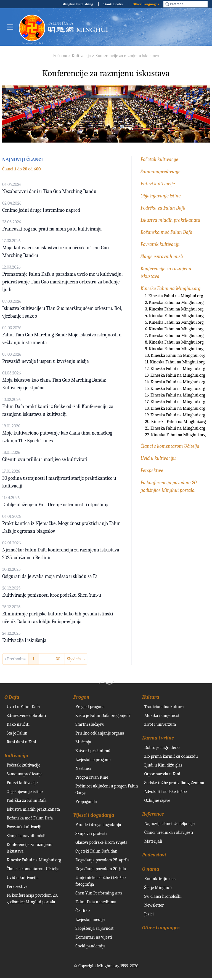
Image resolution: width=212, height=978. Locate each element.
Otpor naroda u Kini (162, 773)
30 (58, 659)
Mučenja (83, 741)
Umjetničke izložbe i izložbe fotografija (100, 881)
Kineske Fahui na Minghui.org (170, 288)
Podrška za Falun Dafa (163, 208)
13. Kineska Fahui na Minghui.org (175, 375)
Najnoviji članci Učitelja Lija (169, 823)
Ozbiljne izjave (157, 800)
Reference (153, 814)
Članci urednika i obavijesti (168, 832)
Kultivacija (81, 55)
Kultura (150, 697)
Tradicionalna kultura (164, 706)
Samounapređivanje (160, 172)
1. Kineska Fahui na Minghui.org (174, 295)
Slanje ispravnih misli (162, 256)
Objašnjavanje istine (161, 196)
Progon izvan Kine (91, 777)
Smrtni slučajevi (89, 724)
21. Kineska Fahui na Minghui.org (175, 428)
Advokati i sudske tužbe (165, 791)
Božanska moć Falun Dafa (166, 232)
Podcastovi (154, 855)
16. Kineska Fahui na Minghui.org (175, 395)
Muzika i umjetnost (162, 715)
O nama (150, 869)
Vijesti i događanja (93, 815)
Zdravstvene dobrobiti (26, 715)
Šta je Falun (17, 733)
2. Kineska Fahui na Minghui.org (174, 302)
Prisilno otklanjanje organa (99, 733)
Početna (60, 55)
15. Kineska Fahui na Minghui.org (175, 388)
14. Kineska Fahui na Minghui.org (175, 381)
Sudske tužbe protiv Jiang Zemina (174, 782)
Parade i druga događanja (98, 824)
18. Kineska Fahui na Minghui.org (175, 408)
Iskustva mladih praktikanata (170, 220)
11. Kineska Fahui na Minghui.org (175, 362)
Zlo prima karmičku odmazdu (171, 756)
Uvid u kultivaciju (158, 458)
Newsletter (154, 905)
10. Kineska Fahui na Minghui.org (175, 355)
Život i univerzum (160, 724)
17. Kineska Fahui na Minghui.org (175, 401)
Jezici (149, 914)
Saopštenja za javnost (94, 928)
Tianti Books (113, 4)
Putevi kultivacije (158, 184)
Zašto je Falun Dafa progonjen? (103, 715)
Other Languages (146, 4)
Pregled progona (90, 706)
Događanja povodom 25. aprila (102, 860)
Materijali (153, 841)
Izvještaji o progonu (93, 759)
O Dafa (11, 697)
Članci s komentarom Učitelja (170, 446)
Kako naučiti (18, 724)
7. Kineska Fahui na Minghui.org (174, 335)
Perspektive (152, 470)
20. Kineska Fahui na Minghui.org (175, 421)
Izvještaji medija (90, 919)
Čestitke (82, 910)
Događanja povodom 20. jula (100, 868)
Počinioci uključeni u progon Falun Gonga (106, 789)
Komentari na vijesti (93, 937)
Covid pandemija (90, 946)
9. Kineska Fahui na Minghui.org (174, 348)
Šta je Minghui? (158, 887)
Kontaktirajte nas (160, 878)
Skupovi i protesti (91, 833)
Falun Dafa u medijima (95, 901)
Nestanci (83, 768)
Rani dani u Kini (21, 741)
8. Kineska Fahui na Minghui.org (174, 342)
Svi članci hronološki (163, 896)
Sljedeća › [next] (76, 659)
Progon (81, 697)
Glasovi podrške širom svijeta (101, 842)
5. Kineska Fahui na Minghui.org (174, 322)
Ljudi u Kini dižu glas (163, 765)
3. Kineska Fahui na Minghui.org (174, 309)
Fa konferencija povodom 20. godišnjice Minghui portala (32, 898)
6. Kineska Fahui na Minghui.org (174, 328)
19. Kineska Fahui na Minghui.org (175, 414)
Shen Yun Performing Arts (98, 893)
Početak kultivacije (159, 159)
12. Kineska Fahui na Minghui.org (175, 368)
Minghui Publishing (77, 4)
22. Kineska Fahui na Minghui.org (175, 434)
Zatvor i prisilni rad (92, 750)
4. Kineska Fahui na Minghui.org (174, 315)
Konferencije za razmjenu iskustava (127, 55)
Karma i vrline (158, 738)
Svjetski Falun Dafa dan (96, 851)
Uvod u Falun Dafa (23, 706)
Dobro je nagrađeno (162, 747)
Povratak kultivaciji (160, 244)
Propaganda (86, 801)
